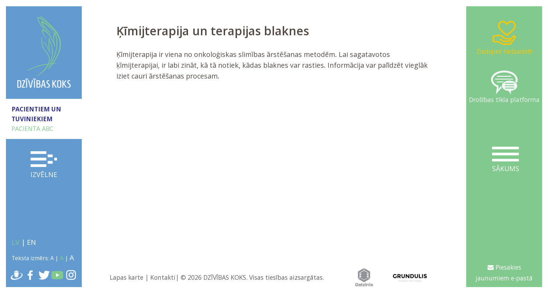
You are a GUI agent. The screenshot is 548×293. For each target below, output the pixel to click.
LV (16, 242)
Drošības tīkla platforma (504, 87)
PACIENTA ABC (32, 128)
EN (31, 242)
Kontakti (162, 277)
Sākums (505, 160)
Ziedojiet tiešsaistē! (504, 38)
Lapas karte (126, 277)
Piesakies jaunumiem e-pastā (504, 272)
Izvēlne (44, 165)
